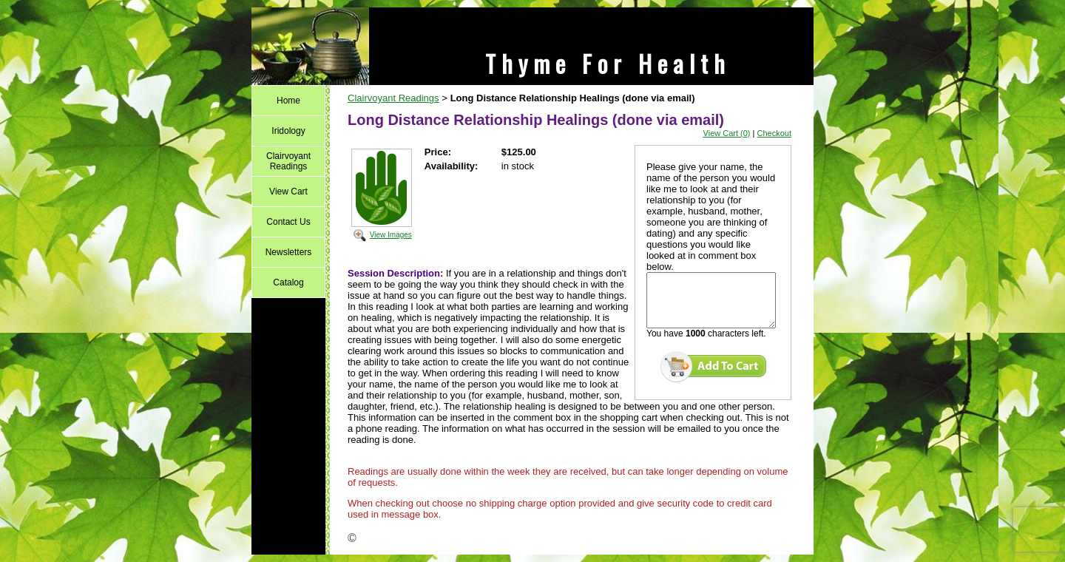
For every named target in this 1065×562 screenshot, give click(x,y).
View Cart (288, 191)
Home (288, 100)
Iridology (288, 131)
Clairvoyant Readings (288, 161)
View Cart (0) (727, 133)
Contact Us (288, 222)
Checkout (774, 133)
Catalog (288, 282)
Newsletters (289, 252)
